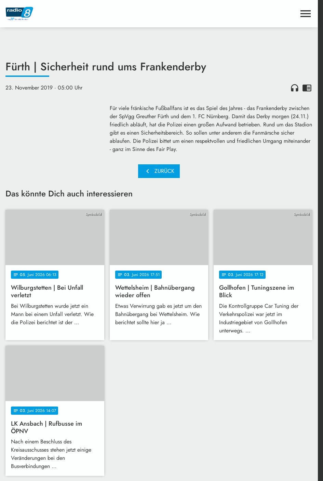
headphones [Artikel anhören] (294, 88)
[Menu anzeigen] (305, 13)
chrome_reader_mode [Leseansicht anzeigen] (307, 88)
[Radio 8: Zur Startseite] (82, 13)
